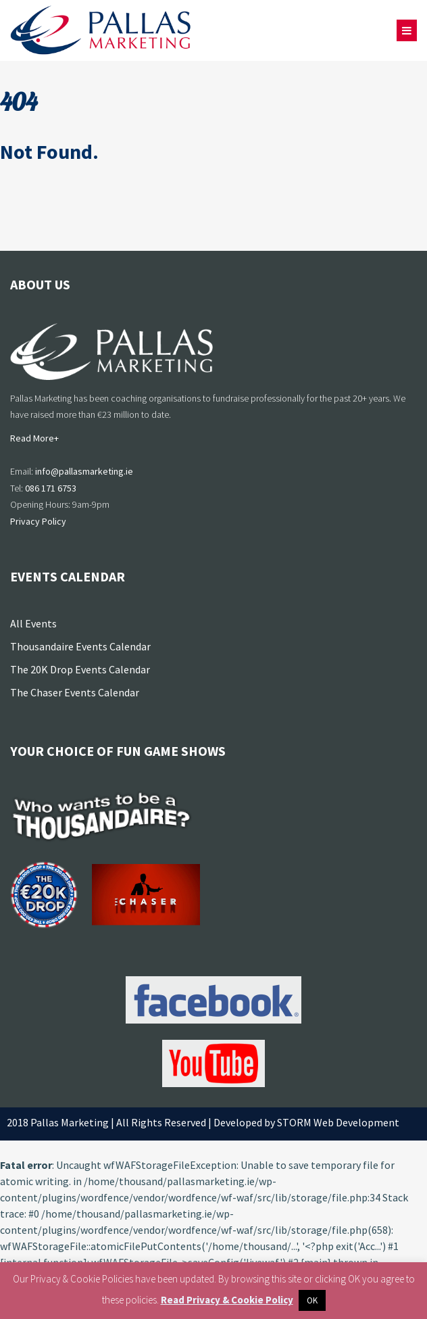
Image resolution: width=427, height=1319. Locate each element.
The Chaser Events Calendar (74, 692)
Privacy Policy (38, 521)
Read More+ (34, 438)
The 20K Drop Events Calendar (80, 669)
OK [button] (312, 1300)
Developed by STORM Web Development (306, 1122)
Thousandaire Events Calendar (80, 646)
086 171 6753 (50, 488)
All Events (33, 623)
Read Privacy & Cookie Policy (227, 1299)
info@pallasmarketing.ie (84, 471)
